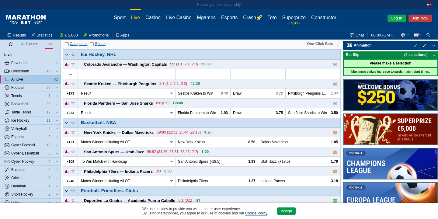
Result (86, 93)
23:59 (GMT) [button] (382, 35)
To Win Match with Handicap (104, 161)
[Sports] (92, 44)
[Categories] (67, 44)
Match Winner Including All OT (105, 142)
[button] (404, 35)
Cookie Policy (256, 213)
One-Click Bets (320, 44)
